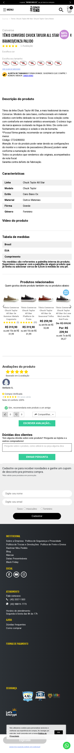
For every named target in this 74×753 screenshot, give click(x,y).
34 (14, 63)
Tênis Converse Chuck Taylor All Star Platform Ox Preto (28, 313)
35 (23, 63)
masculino (31, 509)
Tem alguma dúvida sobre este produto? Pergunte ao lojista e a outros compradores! (34, 439)
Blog (8, 551)
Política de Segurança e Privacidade (43, 541)
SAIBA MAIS (28, 75)
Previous (4, 2)
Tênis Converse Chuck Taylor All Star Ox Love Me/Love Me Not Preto (63, 313)
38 (49, 63)
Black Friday (12, 562)
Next (70, 2)
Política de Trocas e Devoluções (22, 544)
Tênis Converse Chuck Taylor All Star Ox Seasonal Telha (46, 312)
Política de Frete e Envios (53, 544)
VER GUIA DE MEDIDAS (11, 69)
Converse (8, 30)
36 (32, 63)
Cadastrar (37, 516)
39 (58, 63)
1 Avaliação (26, 46)
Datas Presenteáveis (16, 558)
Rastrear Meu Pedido (17, 548)
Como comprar (14, 628)
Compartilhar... (44, 414)
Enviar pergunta (37, 457)
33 (6, 63)
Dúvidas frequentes (16, 624)
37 (41, 63)
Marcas (10, 555)
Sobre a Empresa (15, 541)
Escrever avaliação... (37, 423)
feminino (47, 509)
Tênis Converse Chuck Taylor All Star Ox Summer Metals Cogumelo (11, 313)
